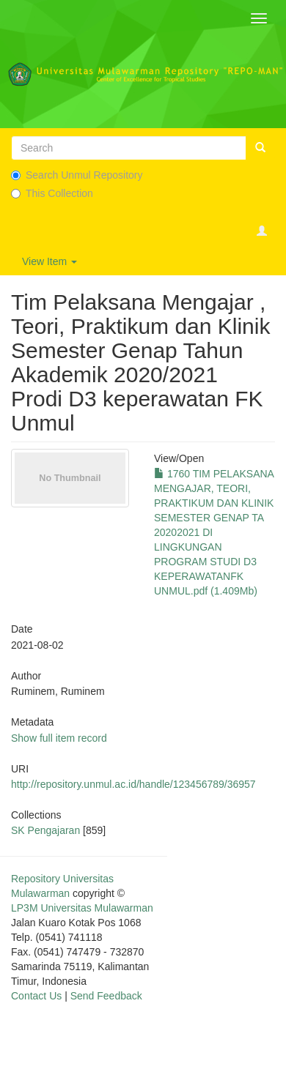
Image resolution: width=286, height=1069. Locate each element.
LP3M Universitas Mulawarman (82, 908)
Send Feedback (106, 996)
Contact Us (36, 996)
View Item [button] (49, 261)
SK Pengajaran (45, 830)
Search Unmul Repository (77, 175)
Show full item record (59, 738)
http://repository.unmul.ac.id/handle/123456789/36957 (133, 784)
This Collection (52, 193)
